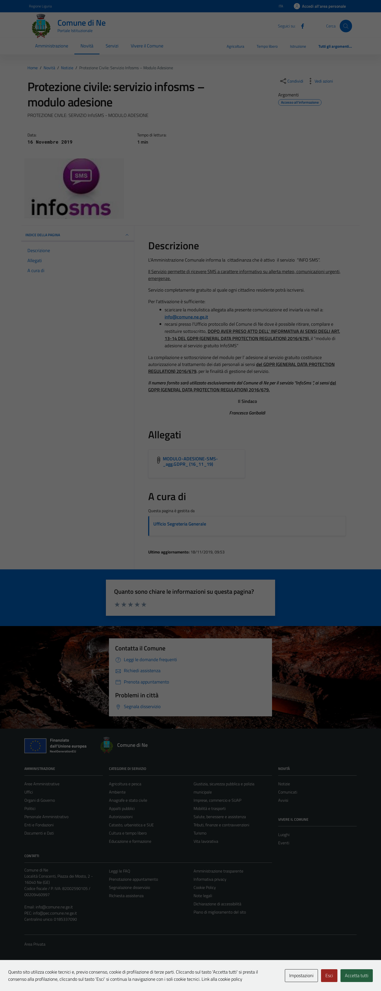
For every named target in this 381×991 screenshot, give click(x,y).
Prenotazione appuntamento (133, 879)
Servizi (112, 45)
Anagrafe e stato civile (128, 800)
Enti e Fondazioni (39, 825)
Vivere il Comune (147, 45)
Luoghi (283, 834)
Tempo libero (267, 46)
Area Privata (34, 944)
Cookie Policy (205, 887)
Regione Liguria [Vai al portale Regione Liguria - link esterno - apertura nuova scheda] (40, 6)
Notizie (284, 784)
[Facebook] (300, 26)
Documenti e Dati (39, 833)
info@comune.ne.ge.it (54, 907)
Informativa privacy (210, 879)
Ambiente (117, 792)
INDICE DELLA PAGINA (77, 235)
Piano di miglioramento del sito (220, 912)
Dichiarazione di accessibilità (217, 904)
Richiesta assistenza (126, 896)
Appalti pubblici (122, 808)
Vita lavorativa (206, 841)
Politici (29, 808)
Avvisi (283, 800)
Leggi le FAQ (119, 871)
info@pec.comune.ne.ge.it (55, 913)
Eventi (283, 843)
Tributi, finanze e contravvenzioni (221, 825)
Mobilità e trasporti (210, 808)
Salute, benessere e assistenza (220, 817)
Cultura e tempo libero (128, 833)
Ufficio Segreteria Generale (179, 523)
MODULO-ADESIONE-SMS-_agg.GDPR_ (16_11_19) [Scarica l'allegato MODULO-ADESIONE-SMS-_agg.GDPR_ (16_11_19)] (190, 461)
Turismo (200, 833)
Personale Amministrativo (46, 817)
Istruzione (298, 46)
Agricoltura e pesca (125, 784)
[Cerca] (346, 26)
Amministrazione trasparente (218, 871)
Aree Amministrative (41, 784)
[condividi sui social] (291, 81)
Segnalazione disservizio (129, 887)
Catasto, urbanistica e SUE (131, 825)
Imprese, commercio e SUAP (217, 800)
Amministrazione (51, 45)
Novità (87, 45)
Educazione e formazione (130, 841)
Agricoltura (235, 46)
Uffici (28, 792)
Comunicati (287, 792)
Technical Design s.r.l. (59, 976)
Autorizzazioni (121, 817)
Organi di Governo (39, 800)
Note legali (203, 896)
